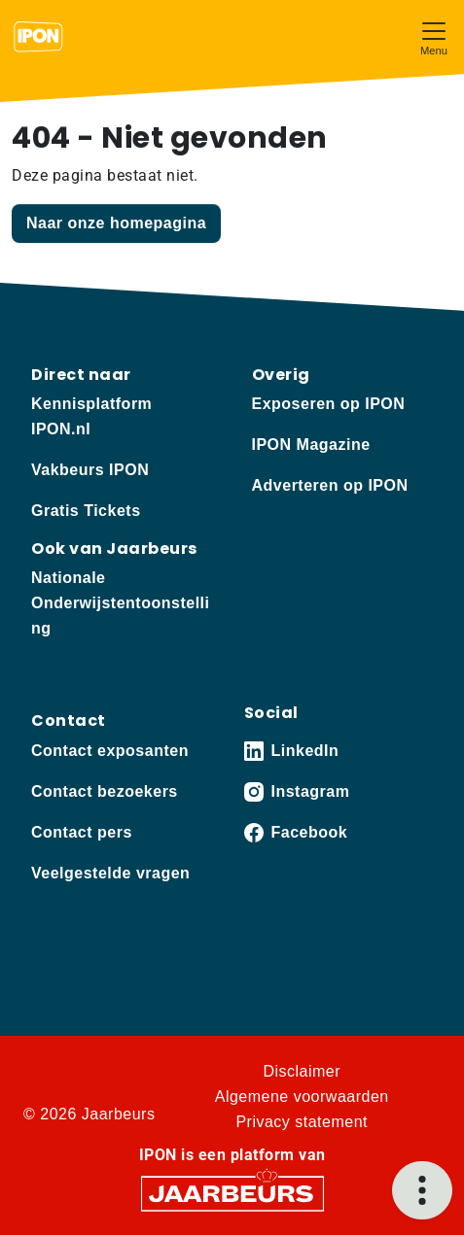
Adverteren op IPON (330, 485)
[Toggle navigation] (433, 36)
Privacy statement (301, 1122)
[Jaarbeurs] (232, 1192)
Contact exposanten (110, 750)
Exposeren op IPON (329, 403)
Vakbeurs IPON (90, 470)
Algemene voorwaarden (302, 1096)
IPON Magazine (311, 444)
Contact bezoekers (104, 791)
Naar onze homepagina (116, 223)
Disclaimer (301, 1071)
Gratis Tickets (86, 510)
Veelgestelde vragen (110, 873)
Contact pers (81, 832)
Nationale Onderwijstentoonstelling (120, 602)
